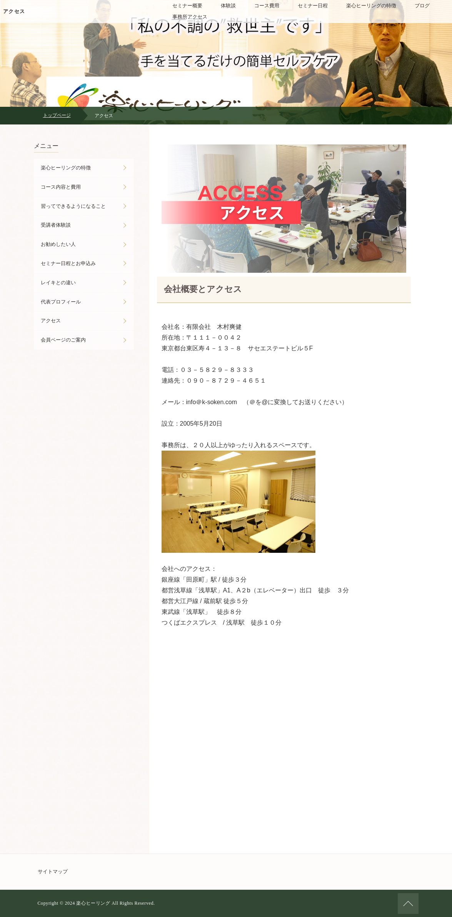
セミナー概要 (187, 5)
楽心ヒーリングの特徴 (371, 5)
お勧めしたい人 (58, 244)
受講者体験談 (56, 225)
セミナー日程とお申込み (68, 263)
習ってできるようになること (73, 206)
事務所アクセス (189, 17)
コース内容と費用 (61, 187)
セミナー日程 (313, 5)
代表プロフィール (61, 302)
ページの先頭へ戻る (408, 903)
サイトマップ (53, 871)
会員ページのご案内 (63, 340)
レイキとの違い (58, 282)
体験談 (228, 5)
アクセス (14, 11)
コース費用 (266, 5)
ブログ (422, 5)
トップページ (57, 115)
